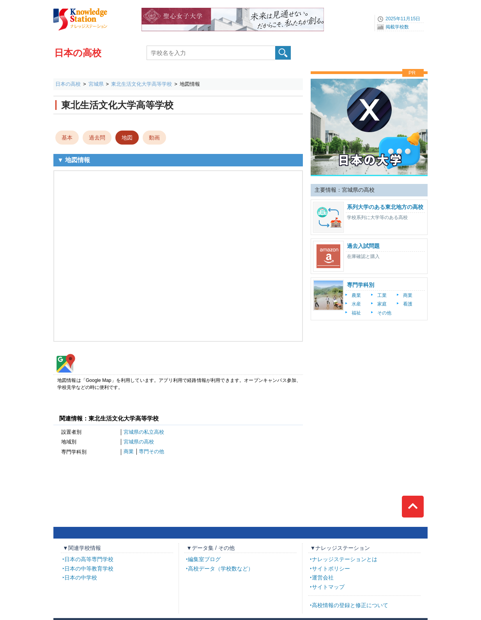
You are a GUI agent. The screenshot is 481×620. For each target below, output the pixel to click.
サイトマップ (328, 587)
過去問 (97, 137)
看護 (407, 304)
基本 (67, 137)
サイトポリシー (331, 568)
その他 (384, 313)
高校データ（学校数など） (220, 568)
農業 (356, 295)
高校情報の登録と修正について (350, 605)
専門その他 (151, 451)
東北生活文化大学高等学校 (141, 84)
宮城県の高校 (139, 442)
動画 (154, 137)
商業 (129, 451)
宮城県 (96, 84)
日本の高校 (77, 53)
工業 (382, 295)
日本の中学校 (80, 577)
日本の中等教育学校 (88, 568)
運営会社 (323, 577)
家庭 (382, 304)
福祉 (356, 313)
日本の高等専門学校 (88, 559)
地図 (127, 137)
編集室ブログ (204, 559)
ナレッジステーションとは (344, 559)
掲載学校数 (397, 27)
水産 (356, 304)
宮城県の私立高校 (144, 432)
